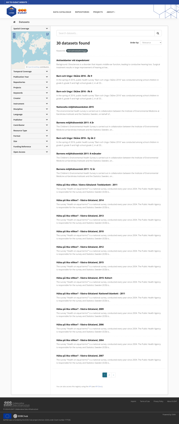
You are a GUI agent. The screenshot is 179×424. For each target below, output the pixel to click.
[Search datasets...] (105, 33)
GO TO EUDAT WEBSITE (16, 2)
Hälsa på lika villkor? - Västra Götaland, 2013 (80, 215)
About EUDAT (172, 401)
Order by (134, 42)
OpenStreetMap (33, 67)
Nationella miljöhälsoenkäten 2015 (75, 106)
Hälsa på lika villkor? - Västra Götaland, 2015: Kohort (84, 277)
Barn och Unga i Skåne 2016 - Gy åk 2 (75, 138)
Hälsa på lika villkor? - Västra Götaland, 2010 (80, 231)
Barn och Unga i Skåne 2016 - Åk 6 (74, 91)
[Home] (14, 22)
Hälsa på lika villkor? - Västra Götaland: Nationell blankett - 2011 (90, 293)
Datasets (24, 22)
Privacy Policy (158, 401)
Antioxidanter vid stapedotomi (72, 60)
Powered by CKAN (169, 414)
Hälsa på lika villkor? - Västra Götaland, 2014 (80, 200)
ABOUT (111, 12)
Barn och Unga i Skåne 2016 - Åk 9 (74, 75)
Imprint (133, 401)
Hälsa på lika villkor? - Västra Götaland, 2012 (80, 246)
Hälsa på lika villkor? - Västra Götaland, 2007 (80, 355)
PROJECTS (98, 12)
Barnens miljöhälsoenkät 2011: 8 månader (78, 153)
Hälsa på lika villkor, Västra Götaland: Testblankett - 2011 (87, 184)
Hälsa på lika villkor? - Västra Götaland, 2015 (80, 262)
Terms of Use (145, 401)
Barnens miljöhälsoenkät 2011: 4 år (75, 122)
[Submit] (158, 33)
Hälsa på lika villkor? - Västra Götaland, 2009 (80, 309)
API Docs (98, 386)
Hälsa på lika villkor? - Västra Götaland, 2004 (80, 340)
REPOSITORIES (82, 12)
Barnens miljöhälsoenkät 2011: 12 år (75, 169)
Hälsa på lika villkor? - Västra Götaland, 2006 (80, 324)
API (90, 386)
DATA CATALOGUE (62, 12)
